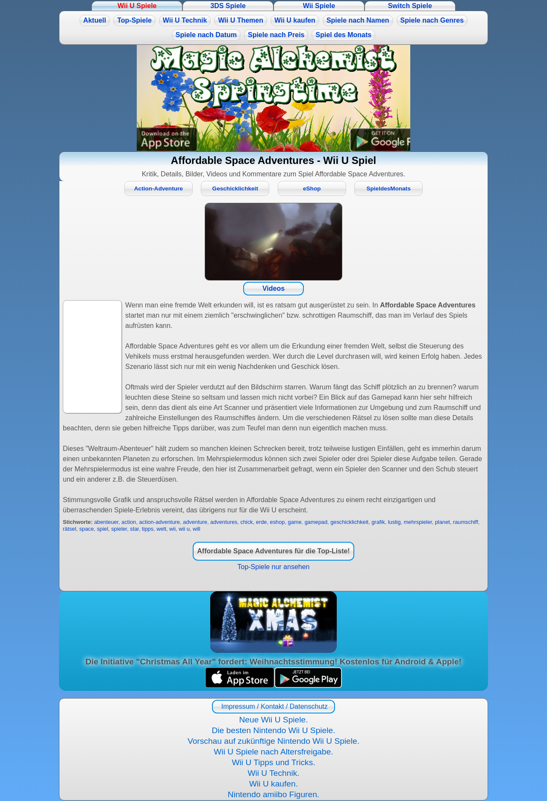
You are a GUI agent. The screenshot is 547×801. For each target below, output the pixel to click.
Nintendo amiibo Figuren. (273, 794)
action (128, 522)
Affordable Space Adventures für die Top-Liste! (273, 551)
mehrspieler (418, 522)
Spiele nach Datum (206, 34)
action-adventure (159, 522)
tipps (147, 529)
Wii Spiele (319, 5)
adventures (223, 522)
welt (161, 529)
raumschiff (465, 522)
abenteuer (106, 522)
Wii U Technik (185, 20)
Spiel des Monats (343, 34)
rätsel (69, 529)
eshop (277, 522)
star (134, 529)
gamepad (316, 522)
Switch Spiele (410, 5)
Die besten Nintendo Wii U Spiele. (273, 730)
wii (172, 529)
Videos (273, 288)
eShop (312, 188)
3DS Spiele (228, 5)
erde (261, 522)
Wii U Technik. (273, 773)
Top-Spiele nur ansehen (273, 566)
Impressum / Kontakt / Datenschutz (273, 706)
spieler (119, 529)
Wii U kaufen (294, 20)
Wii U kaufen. (273, 783)
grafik (378, 522)
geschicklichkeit (349, 522)
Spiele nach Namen (357, 20)
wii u (184, 529)
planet (442, 522)
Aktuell (94, 20)
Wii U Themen (240, 20)
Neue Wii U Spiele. (273, 719)
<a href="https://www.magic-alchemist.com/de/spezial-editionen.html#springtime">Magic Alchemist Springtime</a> (273, 98)
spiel (102, 529)
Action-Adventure (158, 188)
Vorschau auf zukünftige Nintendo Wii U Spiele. (273, 741)
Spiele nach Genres (432, 20)
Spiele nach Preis (276, 34)
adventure (195, 522)
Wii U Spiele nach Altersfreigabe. (273, 751)
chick (247, 522)
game (295, 522)
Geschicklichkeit (235, 188)
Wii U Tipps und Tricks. (273, 762)
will (196, 529)
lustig (394, 522)
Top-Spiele (134, 20)
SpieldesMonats (388, 188)
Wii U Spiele (137, 5)
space (86, 529)
